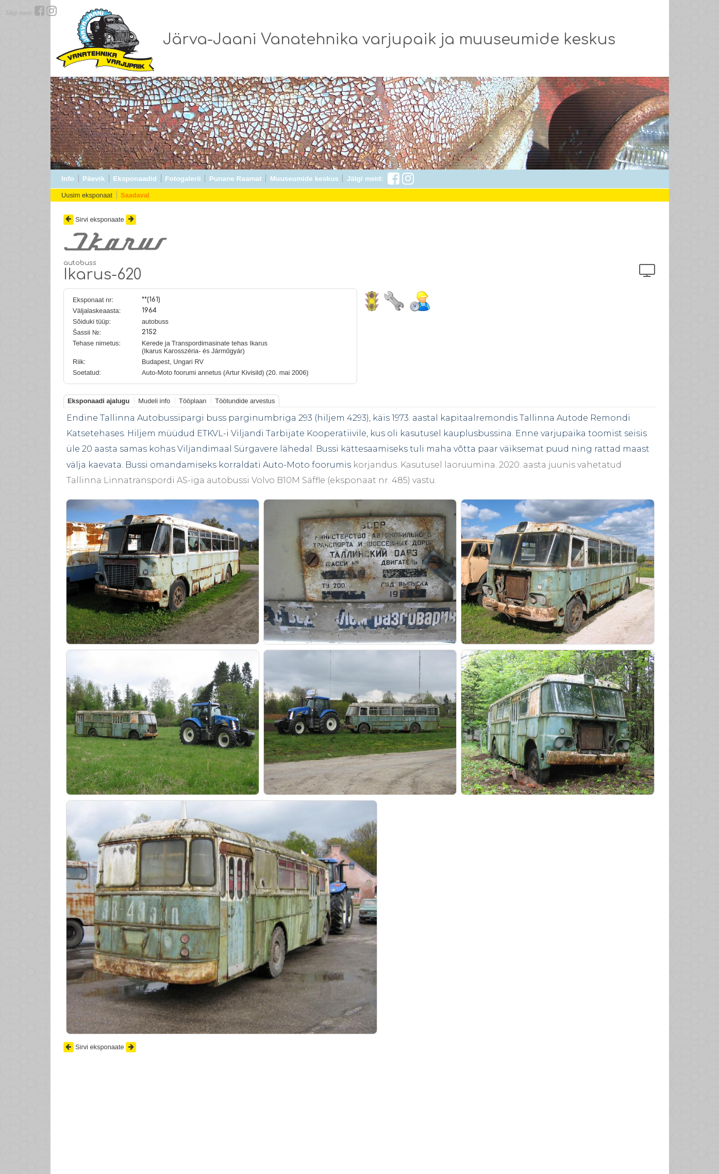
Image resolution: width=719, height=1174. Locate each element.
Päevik (93, 179)
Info (67, 179)
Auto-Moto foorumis (307, 465)
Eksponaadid (135, 179)
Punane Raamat (235, 179)
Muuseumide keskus (304, 179)
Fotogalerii (182, 179)
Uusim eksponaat (86, 195)
